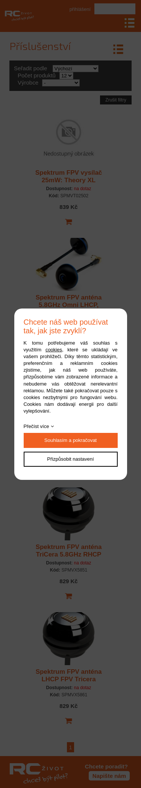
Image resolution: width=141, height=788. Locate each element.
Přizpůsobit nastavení (70, 459)
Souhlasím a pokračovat (70, 440)
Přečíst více (36, 426)
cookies (53, 349)
